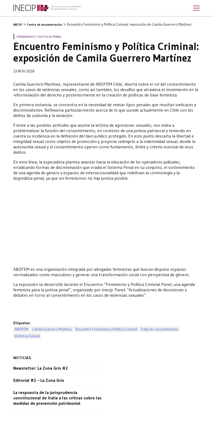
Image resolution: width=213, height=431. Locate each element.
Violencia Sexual (27, 336)
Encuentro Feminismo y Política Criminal (106, 329)
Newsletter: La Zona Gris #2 (40, 368)
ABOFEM (21, 329)
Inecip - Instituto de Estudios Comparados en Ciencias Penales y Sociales (47, 8)
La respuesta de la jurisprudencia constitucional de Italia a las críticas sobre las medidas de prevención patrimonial (57, 398)
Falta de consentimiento (159, 329)
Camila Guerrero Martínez (52, 329)
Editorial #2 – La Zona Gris (38, 380)
